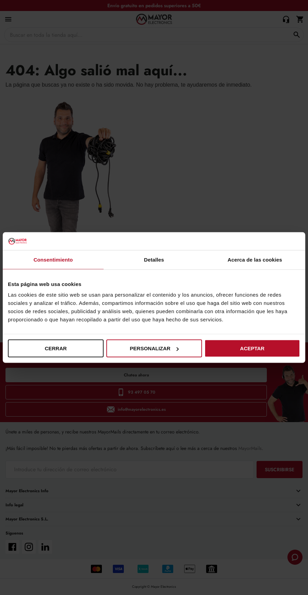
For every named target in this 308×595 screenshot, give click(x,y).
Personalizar (154, 348)
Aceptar (252, 348)
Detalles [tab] (154, 259)
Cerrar (56, 348)
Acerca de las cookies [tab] (255, 259)
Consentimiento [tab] (53, 259)
